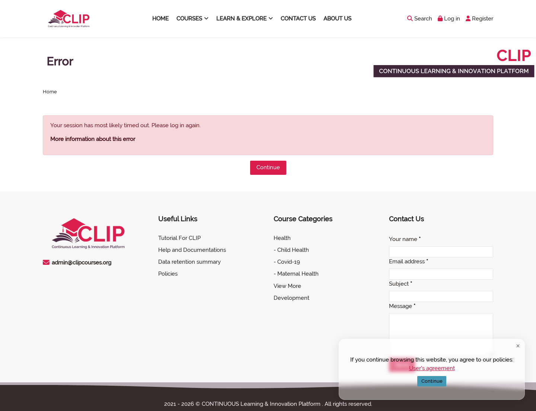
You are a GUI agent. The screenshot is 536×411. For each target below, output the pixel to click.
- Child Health (291, 250)
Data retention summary (189, 262)
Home (50, 92)
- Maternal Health (296, 273)
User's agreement (432, 368)
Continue (268, 167)
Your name (405, 239)
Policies (168, 273)
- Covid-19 (287, 262)
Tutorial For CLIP (179, 238)
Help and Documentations (192, 250)
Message (402, 306)
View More (287, 286)
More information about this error (92, 139)
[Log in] (449, 19)
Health (282, 238)
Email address (408, 261)
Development (291, 298)
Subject (400, 283)
